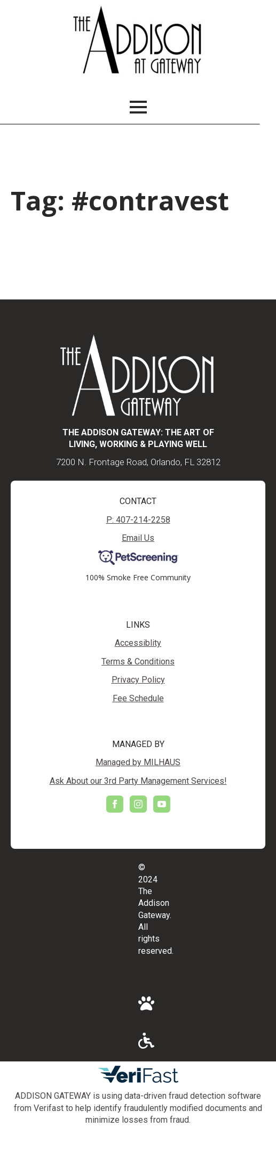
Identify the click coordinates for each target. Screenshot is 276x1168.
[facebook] (114, 804)
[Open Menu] (138, 107)
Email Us (138, 538)
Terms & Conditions (138, 661)
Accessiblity (138, 643)
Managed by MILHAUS (138, 762)
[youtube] (161, 804)
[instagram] (138, 804)
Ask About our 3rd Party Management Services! (138, 781)
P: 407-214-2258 (138, 520)
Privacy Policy (138, 680)
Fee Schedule (138, 698)
